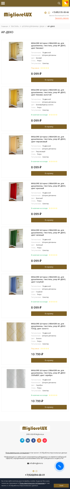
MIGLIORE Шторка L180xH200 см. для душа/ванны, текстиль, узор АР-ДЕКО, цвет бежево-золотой (48, 92)
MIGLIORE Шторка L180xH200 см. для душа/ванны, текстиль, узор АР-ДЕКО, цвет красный (48, 185)
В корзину (49, 80)
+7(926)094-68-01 (35, 475)
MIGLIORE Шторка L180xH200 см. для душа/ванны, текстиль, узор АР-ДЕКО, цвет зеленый (48, 232)
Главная (4, 26)
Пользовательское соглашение (17, 453)
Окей (61, 485)
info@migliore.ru (36, 463)
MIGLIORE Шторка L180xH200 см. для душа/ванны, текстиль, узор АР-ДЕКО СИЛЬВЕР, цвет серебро (48, 372)
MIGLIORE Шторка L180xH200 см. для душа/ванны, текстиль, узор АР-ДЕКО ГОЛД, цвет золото (48, 326)
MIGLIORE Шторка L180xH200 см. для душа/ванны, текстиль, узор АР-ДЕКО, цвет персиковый (48, 139)
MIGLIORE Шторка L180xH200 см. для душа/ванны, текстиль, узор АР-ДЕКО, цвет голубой (48, 279)
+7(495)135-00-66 (60, 12)
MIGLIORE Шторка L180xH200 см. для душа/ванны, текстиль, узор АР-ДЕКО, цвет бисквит (48, 45)
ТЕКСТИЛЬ (15, 26)
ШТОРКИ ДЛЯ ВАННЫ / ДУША (33, 26)
